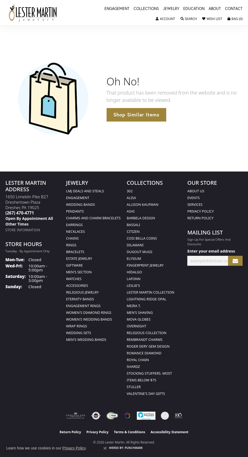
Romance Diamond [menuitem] (144, 353)
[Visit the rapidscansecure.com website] (146, 416)
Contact (234, 9)
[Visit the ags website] (76, 416)
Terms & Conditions (129, 432)
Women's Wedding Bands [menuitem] (89, 319)
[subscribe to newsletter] (235, 261)
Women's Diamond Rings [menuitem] (88, 312)
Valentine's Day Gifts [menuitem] (146, 393)
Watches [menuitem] (73, 278)
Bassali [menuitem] (133, 224)
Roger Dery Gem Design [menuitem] (148, 346)
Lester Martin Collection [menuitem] (150, 292)
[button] (165, 19)
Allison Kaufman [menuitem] (143, 204)
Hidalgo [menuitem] (134, 272)
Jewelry (171, 9)
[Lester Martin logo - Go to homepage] (33, 13)
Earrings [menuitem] (74, 224)
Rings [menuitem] (71, 245)
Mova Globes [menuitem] (139, 319)
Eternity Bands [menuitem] (80, 299)
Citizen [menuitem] (133, 231)
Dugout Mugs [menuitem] (139, 251)
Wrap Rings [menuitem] (76, 326)
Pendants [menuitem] (75, 211)
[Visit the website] (127, 416)
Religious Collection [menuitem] (147, 332)
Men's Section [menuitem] (79, 272)
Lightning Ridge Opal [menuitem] (147, 299)
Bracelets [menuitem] (75, 251)
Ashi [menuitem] (131, 211)
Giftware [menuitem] (74, 265)
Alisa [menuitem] (131, 197)
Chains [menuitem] (72, 238)
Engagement (117, 9)
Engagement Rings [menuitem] (83, 305)
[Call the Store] (19, 213)
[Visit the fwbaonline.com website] (112, 416)
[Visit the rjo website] (178, 416)
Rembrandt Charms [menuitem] (145, 339)
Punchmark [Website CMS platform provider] (134, 448)
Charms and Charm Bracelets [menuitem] (93, 218)
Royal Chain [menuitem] (138, 359)
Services (194, 204)
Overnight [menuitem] (137, 326)
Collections (146, 9)
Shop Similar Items (136, 114)
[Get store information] (22, 230)
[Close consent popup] (105, 448)
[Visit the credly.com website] (165, 416)
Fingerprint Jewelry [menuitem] (145, 265)
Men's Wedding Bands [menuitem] (86, 339)
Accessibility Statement (169, 432)
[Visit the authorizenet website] (96, 416)
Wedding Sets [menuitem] (78, 332)
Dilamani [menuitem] (135, 245)
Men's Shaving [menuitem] (140, 312)
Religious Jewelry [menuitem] (82, 292)
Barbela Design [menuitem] (141, 218)
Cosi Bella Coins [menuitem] (142, 238)
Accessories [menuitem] (77, 285)
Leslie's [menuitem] (133, 285)
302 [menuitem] (130, 191)
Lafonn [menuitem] (134, 278)
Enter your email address (211, 251)
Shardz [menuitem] (133, 366)
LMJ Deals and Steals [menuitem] (85, 191)
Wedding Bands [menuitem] (80, 204)
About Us (195, 191)
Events (193, 197)
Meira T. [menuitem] (134, 305)
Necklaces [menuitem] (75, 231)
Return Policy (200, 218)
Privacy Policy (200, 211)
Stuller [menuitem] (134, 386)
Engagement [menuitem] (77, 197)
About (215, 9)
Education (194, 9)
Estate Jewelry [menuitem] (79, 258)
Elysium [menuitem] (134, 258)
